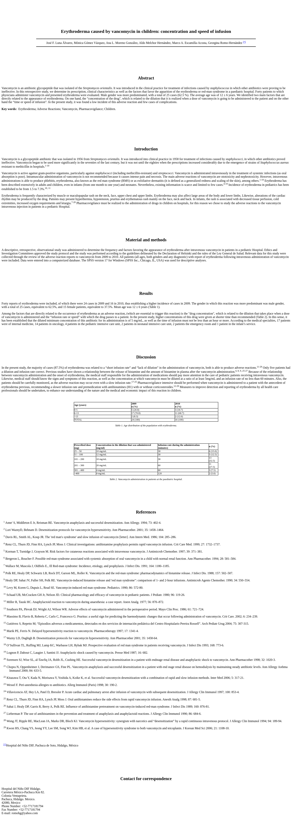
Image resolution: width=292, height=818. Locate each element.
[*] (244, 42)
